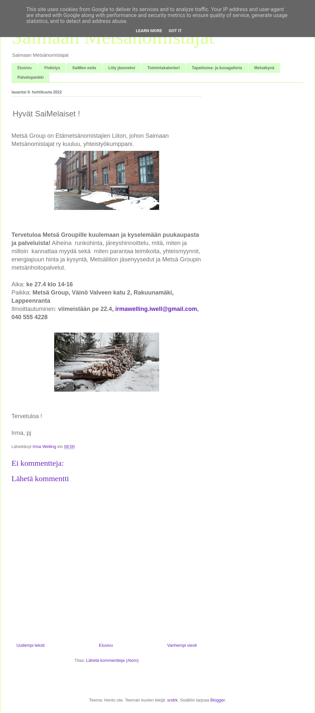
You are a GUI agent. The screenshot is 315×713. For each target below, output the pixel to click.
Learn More (149, 30)
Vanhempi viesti (182, 645)
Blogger (217, 700)
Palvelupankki (30, 77)
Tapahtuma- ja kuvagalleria (217, 68)
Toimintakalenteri (163, 68)
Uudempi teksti (30, 645)
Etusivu (24, 68)
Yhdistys (52, 68)
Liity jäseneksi (121, 68)
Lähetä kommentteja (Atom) (112, 660)
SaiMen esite (84, 68)
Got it (175, 30)
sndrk (172, 700)
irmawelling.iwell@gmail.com (156, 309)
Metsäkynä (264, 68)
